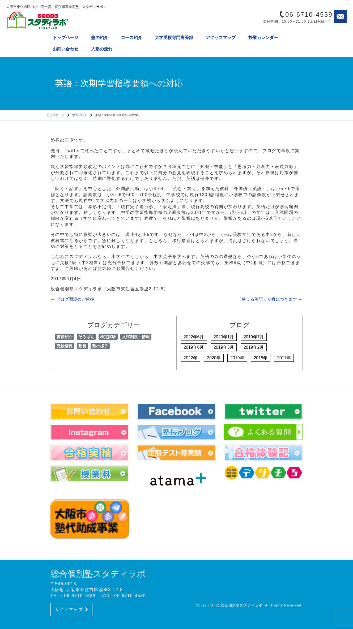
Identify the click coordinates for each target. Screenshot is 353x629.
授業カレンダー (263, 37)
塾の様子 (100, 346)
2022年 (190, 358)
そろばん (86, 336)
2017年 (284, 358)
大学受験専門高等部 (174, 37)
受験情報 (65, 346)
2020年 (214, 358)
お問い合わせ (65, 49)
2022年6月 (194, 337)
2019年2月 (254, 347)
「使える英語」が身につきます (269, 299)
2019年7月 (254, 337)
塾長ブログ (79, 115)
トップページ (65, 37)
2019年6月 (194, 347)
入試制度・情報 (136, 336)
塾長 (82, 346)
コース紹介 (131, 37)
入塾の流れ (101, 49)
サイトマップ (71, 609)
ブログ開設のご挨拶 (72, 299)
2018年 (260, 358)
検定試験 (108, 336)
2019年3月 (224, 347)
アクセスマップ (221, 37)
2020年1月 (224, 337)
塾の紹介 (99, 37)
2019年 (237, 358)
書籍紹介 (65, 336)
